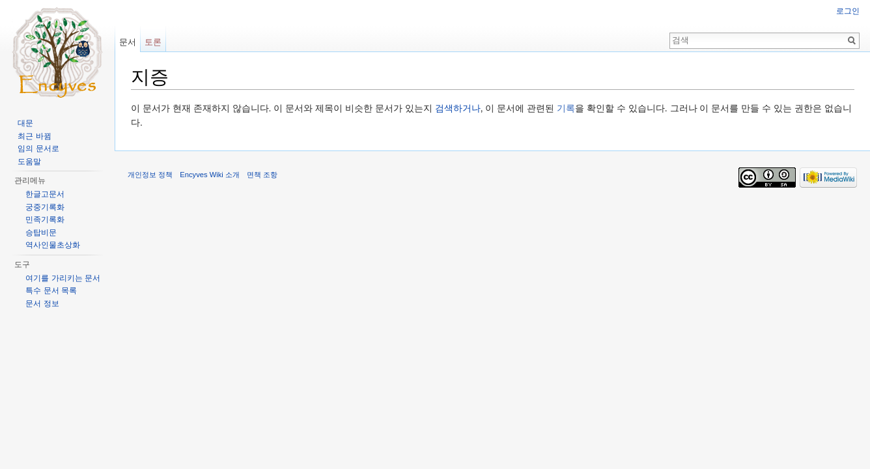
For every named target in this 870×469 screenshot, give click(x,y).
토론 (153, 42)
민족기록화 (44, 219)
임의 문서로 (38, 148)
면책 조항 (262, 174)
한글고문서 (44, 194)
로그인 (848, 11)
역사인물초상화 (52, 244)
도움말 (29, 161)
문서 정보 (42, 303)
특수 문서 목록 (51, 290)
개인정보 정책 (150, 174)
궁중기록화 (44, 207)
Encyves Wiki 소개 (210, 174)
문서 (127, 42)
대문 (25, 123)
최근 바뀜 (34, 136)
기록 (566, 108)
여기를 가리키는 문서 (62, 278)
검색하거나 (458, 108)
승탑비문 (41, 232)
